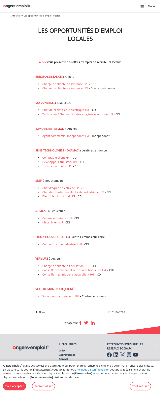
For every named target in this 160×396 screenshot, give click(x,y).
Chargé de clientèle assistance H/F (65, 84)
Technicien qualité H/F (57, 166)
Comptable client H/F (56, 157)
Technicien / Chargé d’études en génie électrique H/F (77, 114)
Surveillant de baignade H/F (60, 296)
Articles (16, 15)
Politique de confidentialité (93, 369)
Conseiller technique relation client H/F (68, 274)
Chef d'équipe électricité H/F (61, 188)
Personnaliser (43, 386)
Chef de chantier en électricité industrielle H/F (73, 192)
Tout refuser (140, 386)
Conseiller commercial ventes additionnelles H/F (74, 270)
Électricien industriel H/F (58, 196)
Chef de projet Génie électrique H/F (65, 110)
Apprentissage (67, 354)
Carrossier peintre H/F (57, 218)
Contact (63, 359)
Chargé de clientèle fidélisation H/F (65, 266)
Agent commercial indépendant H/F (66, 136)
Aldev (43, 62)
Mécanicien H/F (52, 222)
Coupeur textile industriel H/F (62, 244)
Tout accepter (14, 386)
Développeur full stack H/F (59, 162)
